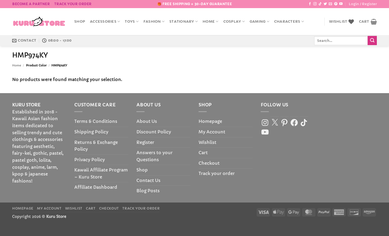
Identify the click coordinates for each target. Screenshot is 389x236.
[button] (363, 4)
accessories (105, 21)
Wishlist (207, 142)
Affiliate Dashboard (95, 187)
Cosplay (234, 21)
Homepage (210, 121)
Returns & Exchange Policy (96, 146)
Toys (131, 21)
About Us (146, 121)
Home (210, 21)
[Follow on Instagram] (315, 4)
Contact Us (148, 180)
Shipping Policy (91, 131)
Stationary (183, 21)
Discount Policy (153, 131)
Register (145, 142)
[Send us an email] (330, 4)
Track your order (73, 4)
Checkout (209, 163)
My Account (212, 131)
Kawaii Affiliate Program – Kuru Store (101, 173)
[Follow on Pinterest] (335, 4)
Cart (203, 152)
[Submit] (372, 40)
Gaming (259, 21)
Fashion (154, 21)
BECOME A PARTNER (31, 4)
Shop (79, 21)
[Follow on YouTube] (341, 4)
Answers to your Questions (154, 156)
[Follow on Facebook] (309, 4)
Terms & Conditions (95, 121)
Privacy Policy (89, 159)
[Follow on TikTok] (320, 4)
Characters (289, 21)
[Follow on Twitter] (325, 4)
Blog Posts (148, 190)
